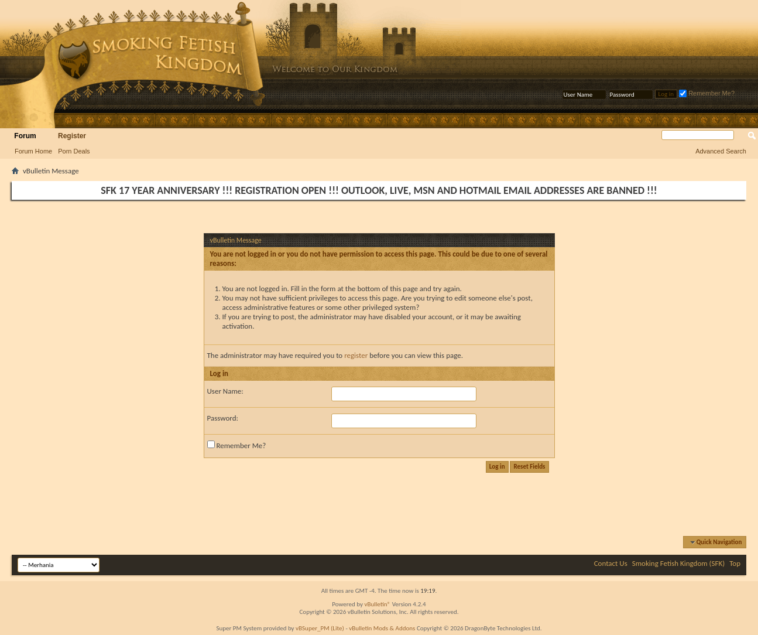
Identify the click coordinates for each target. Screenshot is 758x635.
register (356, 355)
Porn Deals (74, 151)
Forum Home (33, 151)
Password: (222, 418)
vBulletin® (377, 604)
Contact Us (610, 563)
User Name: (225, 391)
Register (72, 136)
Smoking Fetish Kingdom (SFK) (678, 563)
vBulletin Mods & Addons (382, 628)
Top (734, 563)
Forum (25, 136)
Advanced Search (720, 151)
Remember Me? (707, 93)
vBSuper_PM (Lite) (320, 628)
